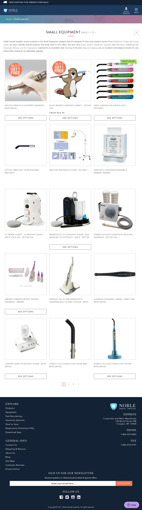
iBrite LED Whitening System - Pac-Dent (68, 170)
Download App (13, 432)
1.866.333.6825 (128, 434)
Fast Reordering (14, 416)
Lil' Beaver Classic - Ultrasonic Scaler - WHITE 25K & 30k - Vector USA (24, 236)
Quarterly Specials (15, 420)
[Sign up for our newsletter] (71, 483)
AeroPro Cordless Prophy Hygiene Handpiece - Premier (22, 300)
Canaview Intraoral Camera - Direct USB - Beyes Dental (114, 300)
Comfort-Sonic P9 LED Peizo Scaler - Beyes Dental (25, 365)
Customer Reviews (15, 465)
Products (10, 408)
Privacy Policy (13, 469)
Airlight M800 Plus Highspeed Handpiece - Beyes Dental (25, 107)
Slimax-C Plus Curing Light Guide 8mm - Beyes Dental (68, 365)
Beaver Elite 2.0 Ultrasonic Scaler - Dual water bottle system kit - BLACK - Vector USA (69, 237)
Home (8, 19)
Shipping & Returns (16, 449)
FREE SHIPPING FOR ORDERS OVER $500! (26, 2)
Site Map (10, 461)
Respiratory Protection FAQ (20, 428)
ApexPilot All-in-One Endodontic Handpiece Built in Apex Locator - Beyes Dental (68, 302)
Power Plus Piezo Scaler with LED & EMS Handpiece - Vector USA (113, 236)
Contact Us (11, 445)
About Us (10, 453)
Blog (8, 457)
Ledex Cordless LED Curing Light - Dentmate (110, 107)
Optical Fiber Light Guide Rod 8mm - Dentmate (22, 171)
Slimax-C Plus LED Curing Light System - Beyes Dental (113, 365)
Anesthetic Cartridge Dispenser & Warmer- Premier (110, 171)
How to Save (12, 424)
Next (78, 384)
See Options (26, 118)
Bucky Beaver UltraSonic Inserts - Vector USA (70, 107)
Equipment (11, 412)
